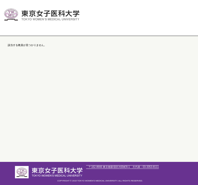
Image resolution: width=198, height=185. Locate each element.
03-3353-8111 (146, 166)
